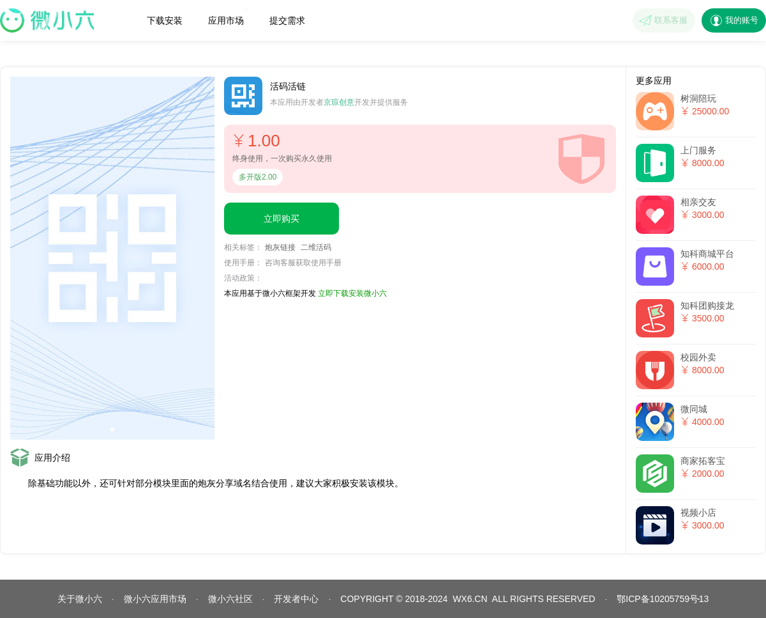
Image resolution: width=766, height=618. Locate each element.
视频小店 (698, 512)
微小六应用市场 (155, 599)
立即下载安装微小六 (352, 293)
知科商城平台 (707, 254)
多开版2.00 (257, 177)
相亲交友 (698, 202)
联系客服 (670, 20)
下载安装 (165, 20)
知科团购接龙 (707, 305)
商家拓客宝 (702, 461)
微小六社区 (230, 599)
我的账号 (741, 20)
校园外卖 (698, 357)
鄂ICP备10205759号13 (663, 599)
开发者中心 (296, 599)
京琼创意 (339, 102)
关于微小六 (79, 599)
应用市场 (228, 17)
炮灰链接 (280, 247)
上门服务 (698, 150)
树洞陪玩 (698, 98)
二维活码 (316, 247)
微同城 (693, 409)
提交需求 (287, 20)
